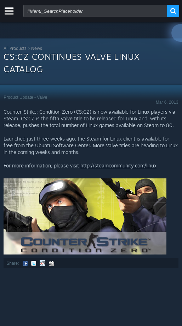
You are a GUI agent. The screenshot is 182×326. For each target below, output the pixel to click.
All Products (15, 48)
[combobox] (95, 11)
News (36, 48)
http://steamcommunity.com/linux (118, 165)
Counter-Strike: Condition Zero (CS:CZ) (47, 112)
